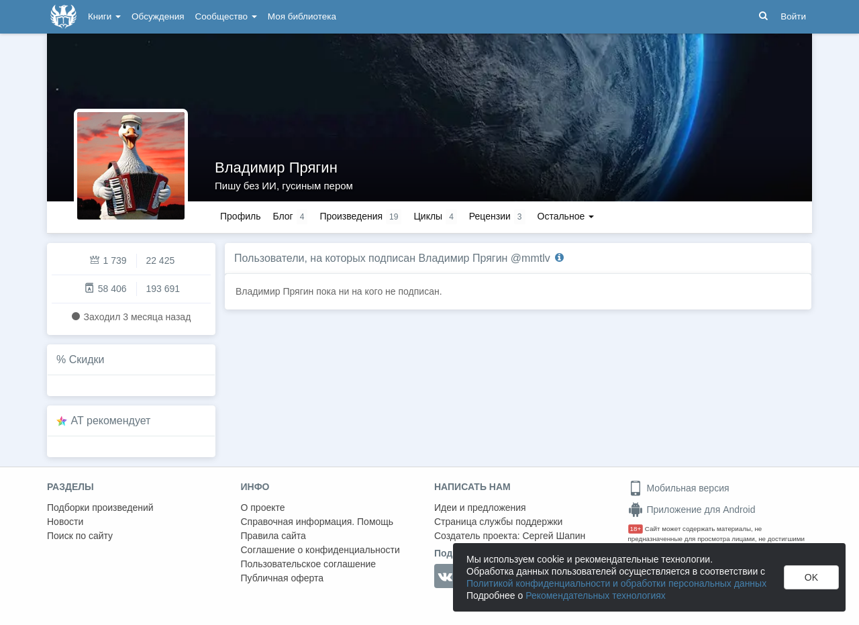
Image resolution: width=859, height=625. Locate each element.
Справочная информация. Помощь (317, 521)
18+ (636, 528)
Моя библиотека (302, 16)
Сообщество (226, 16)
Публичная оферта (282, 578)
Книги (104, 16)
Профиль (240, 216)
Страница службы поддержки (498, 521)
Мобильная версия (678, 488)
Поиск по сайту (80, 535)
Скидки (87, 359)
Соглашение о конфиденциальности (320, 549)
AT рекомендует (111, 420)
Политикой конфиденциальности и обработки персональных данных (616, 583)
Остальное (566, 216)
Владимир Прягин (276, 167)
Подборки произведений (100, 507)
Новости (65, 521)
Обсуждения (158, 16)
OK (811, 577)
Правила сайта (273, 535)
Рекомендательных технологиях (595, 595)
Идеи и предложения (480, 507)
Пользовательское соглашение (308, 564)
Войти (793, 16)
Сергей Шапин (553, 535)
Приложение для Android (692, 509)
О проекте (263, 507)
